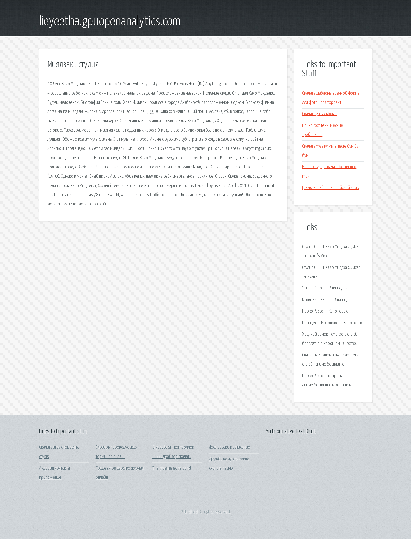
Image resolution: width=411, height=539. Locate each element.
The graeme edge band (171, 468)
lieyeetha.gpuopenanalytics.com (110, 21)
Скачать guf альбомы (319, 114)
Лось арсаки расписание (229, 447)
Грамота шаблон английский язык (330, 187)
